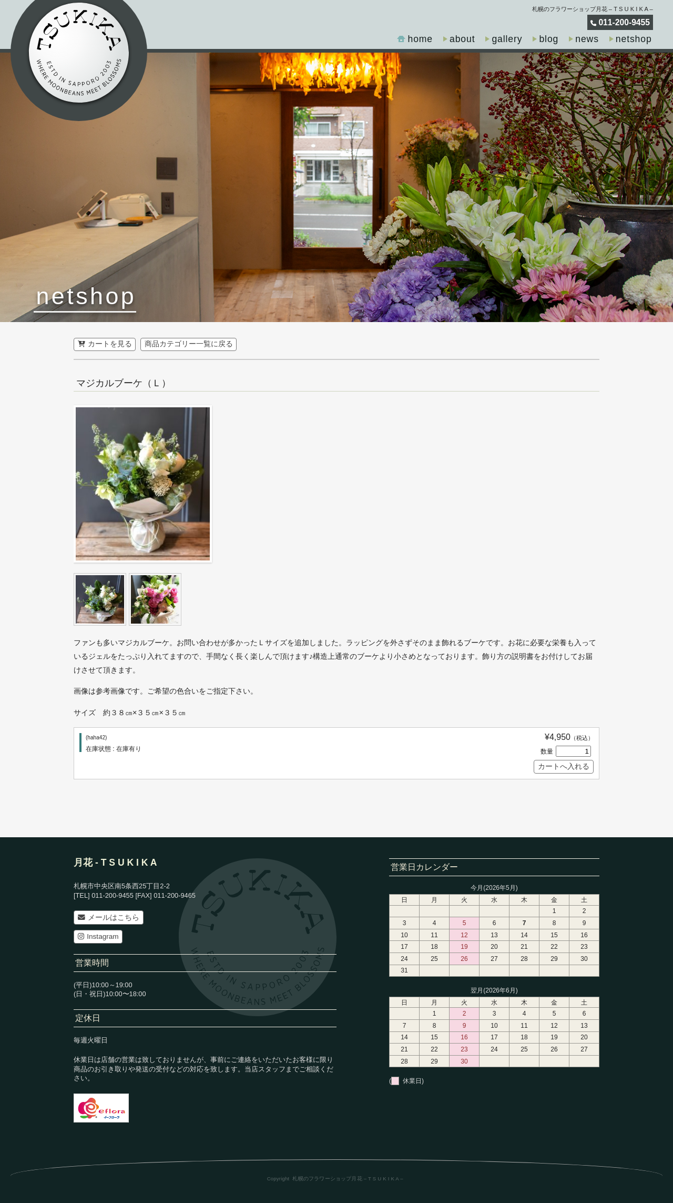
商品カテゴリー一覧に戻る (189, 344)
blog (548, 39)
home (420, 39)
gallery (507, 39)
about (462, 39)
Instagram (98, 936)
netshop (634, 39)
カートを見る (105, 344)
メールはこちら (108, 917)
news (587, 39)
